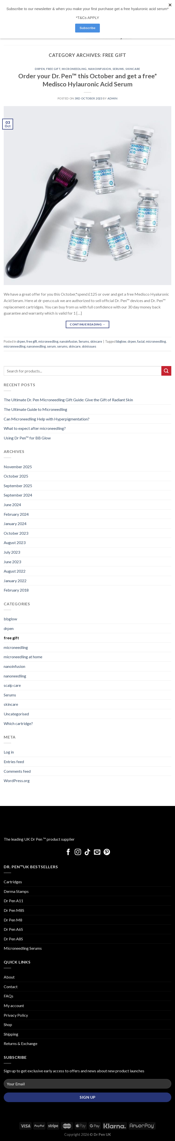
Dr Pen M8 (13, 919)
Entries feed (14, 761)
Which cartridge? (18, 723)
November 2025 (18, 466)
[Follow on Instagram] (78, 852)
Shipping (11, 1034)
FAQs (8, 996)
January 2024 (15, 523)
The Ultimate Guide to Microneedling (35, 409)
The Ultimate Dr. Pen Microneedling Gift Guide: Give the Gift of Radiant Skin (68, 399)
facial (141, 341)
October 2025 (16, 476)
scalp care (12, 685)
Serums (118, 68)
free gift (53, 68)
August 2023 (14, 542)
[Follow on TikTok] (87, 852)
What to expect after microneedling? (35, 428)
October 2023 (16, 533)
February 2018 (16, 590)
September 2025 (18, 485)
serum (51, 346)
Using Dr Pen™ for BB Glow (27, 437)
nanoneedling (36, 346)
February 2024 (16, 514)
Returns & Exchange (20, 1043)
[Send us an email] (97, 852)
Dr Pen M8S (14, 910)
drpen (40, 68)
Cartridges (13, 881)
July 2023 (12, 552)
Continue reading (87, 324)
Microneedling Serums (23, 948)
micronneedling (14, 346)
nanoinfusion (99, 68)
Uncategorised (16, 713)
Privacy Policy (16, 1015)
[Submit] (166, 371)
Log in (9, 752)
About (9, 977)
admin (113, 98)
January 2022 (15, 580)
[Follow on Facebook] (68, 852)
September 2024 (18, 495)
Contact (11, 986)
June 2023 (12, 561)
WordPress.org (17, 780)
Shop (8, 1024)
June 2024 (12, 504)
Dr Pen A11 (13, 900)
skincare (133, 68)
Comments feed (17, 771)
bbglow (121, 341)
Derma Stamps (16, 891)
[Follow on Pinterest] (107, 852)
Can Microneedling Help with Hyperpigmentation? (46, 419)
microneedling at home (23, 656)
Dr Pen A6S (13, 929)
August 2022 (14, 571)
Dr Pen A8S (13, 938)
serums (62, 346)
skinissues (89, 346)
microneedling (74, 68)
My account (14, 1005)
